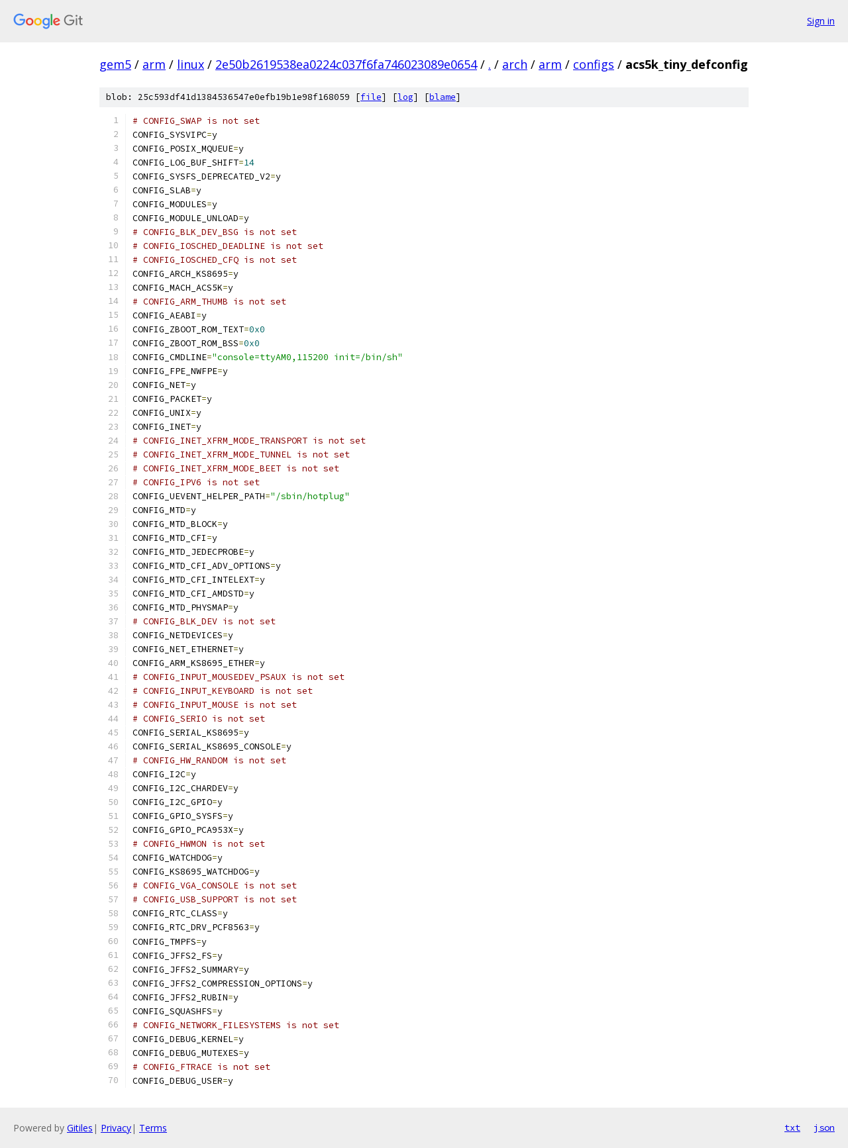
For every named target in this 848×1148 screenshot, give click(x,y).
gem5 (115, 64)
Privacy (116, 1128)
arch (514, 64)
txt (792, 1127)
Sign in (821, 21)
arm (154, 64)
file (371, 97)
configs (593, 64)
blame (442, 97)
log (405, 97)
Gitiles (80, 1128)
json (824, 1127)
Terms (153, 1128)
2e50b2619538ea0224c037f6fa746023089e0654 (346, 64)
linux (190, 64)
